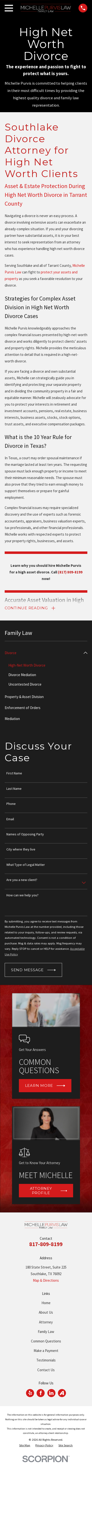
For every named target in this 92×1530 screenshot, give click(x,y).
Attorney (46, 1322)
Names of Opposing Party (25, 834)
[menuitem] (43, 652)
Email (10, 819)
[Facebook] (41, 1393)
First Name (14, 773)
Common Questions (46, 1341)
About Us (46, 1312)
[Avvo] (62, 1393)
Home (46, 1302)
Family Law (46, 1331)
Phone (11, 804)
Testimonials (46, 1360)
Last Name (14, 789)
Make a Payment (46, 1350)
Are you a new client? (21, 880)
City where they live (20, 849)
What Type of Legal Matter (25, 865)
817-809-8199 (46, 1244)
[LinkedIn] (51, 1393)
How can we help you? (22, 895)
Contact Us (46, 1370)
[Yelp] (30, 1393)
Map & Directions (46, 1280)
